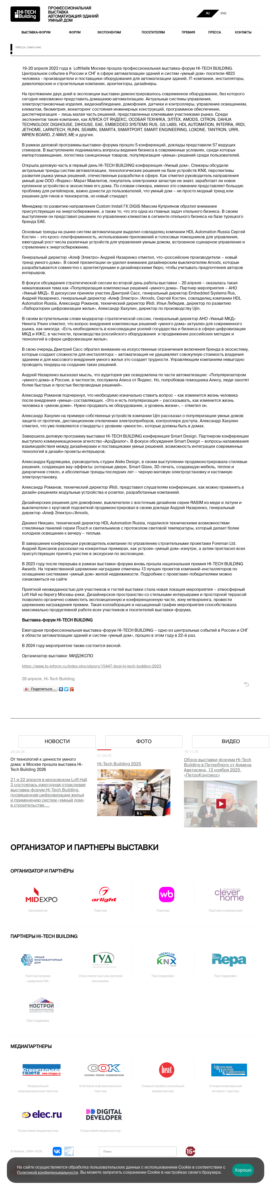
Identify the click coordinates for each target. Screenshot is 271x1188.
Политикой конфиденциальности (47, 1172)
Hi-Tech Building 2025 (119, 764)
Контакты (243, 32)
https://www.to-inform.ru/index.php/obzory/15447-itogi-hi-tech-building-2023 (91, 666)
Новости (57, 741)
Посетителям (153, 32)
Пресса (214, 32)
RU (208, 13)
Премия (188, 32)
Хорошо (243, 1170)
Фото (144, 741)
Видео (231, 741)
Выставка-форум (36, 32)
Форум (75, 32)
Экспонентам (109, 32)
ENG (223, 13)
